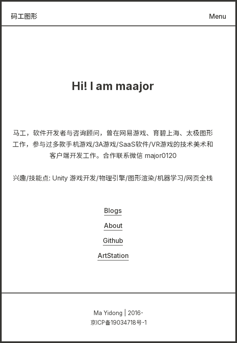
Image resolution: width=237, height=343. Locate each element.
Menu (217, 16)
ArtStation (113, 256)
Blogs (113, 211)
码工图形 (24, 16)
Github (113, 241)
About (113, 226)
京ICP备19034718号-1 (118, 322)
